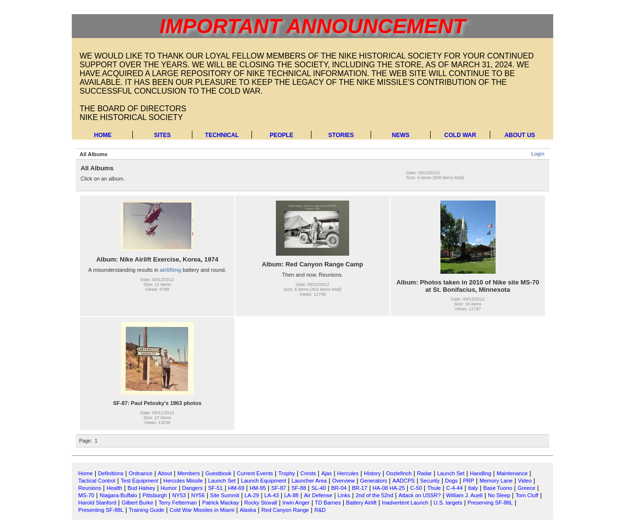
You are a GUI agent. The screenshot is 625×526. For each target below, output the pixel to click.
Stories (341, 135)
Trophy (286, 473)
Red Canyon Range (285, 510)
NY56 (198, 495)
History (372, 473)
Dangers (192, 488)
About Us (519, 135)
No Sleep (499, 495)
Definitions (111, 473)
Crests (308, 473)
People (281, 135)
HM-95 (258, 488)
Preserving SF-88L (490, 503)
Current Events (255, 473)
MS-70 (86, 495)
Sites (162, 135)
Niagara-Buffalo (118, 495)
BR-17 (360, 488)
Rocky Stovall (260, 503)
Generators (373, 481)
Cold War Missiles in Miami (201, 510)
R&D (320, 510)
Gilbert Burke (137, 503)
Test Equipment (139, 481)
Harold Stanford (97, 503)
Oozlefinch (399, 473)
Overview (343, 481)
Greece (526, 488)
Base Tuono (497, 488)
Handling (480, 473)
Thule (434, 488)
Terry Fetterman (178, 503)
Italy (473, 488)
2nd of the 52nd (374, 495)
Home (103, 135)
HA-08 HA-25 (389, 488)
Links (343, 495)
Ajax (326, 473)
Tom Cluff (527, 495)
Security (429, 481)
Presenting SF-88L (101, 510)
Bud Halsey (141, 488)
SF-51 (215, 488)
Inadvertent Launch (405, 503)
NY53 (179, 495)
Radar (424, 473)
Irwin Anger (296, 503)
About (165, 473)
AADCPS (404, 481)
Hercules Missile (183, 481)
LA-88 (291, 495)
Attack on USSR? (419, 495)
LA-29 (252, 495)
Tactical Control (96, 481)
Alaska (248, 510)
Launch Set (450, 473)
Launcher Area (309, 481)
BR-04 (339, 488)
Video (525, 481)
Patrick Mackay (220, 503)
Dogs (451, 481)
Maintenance (512, 473)
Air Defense (318, 495)
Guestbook (218, 473)
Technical (222, 135)
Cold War (460, 135)
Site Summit (224, 495)
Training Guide (146, 510)
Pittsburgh (155, 495)
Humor (169, 488)
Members (188, 473)
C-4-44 (454, 488)
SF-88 (299, 488)
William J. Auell (464, 495)
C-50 (416, 488)
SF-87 (278, 488)
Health (114, 488)
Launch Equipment (263, 481)
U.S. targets (448, 503)
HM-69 (236, 488)
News (401, 135)
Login (537, 154)
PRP (468, 481)
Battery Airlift (361, 503)
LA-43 (271, 495)
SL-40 (319, 488)
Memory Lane (496, 481)
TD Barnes (328, 503)
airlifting (170, 270)
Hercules (347, 473)
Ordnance (141, 473)
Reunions (89, 488)
